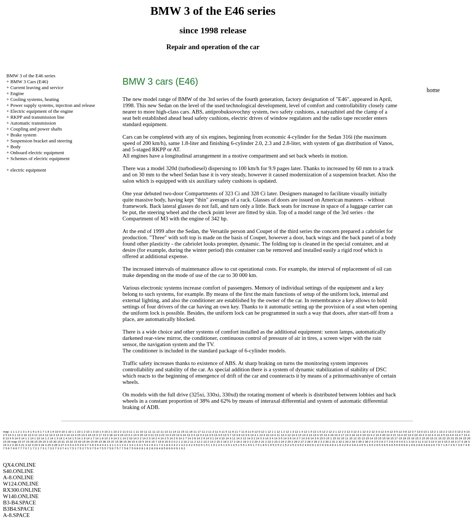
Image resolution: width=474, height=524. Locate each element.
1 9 (52, 431)
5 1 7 (253, 445)
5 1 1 (209, 445)
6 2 (319, 445)
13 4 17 (339, 435)
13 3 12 (44, 435)
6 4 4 (357, 445)
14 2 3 (146, 438)
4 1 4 (134, 445)
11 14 (172, 431)
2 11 (191, 441)
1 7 (42, 431)
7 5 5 (102, 448)
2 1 (178, 441)
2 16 (224, 441)
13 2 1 (434, 431)
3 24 (41, 445)
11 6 (231, 431)
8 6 (168, 448)
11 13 (164, 431)
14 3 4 (269, 438)
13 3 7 (227, 435)
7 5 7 (117, 448)
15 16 (386, 438)
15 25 (466, 438)
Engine (17, 93)
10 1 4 (99, 431)
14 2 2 (137, 438)
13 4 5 (441, 435)
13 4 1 (254, 435)
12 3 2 (367, 431)
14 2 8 (192, 438)
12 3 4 (385, 431)
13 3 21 (149, 435)
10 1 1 (72, 431)
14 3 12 (241, 438)
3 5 (77, 445)
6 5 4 (387, 445)
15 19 (410, 438)
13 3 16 (86, 435)
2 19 (243, 441)
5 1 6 (246, 445)
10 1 (64, 431)
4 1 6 (149, 445)
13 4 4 (431, 435)
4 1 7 (157, 445)
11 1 (132, 431)
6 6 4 (429, 445)
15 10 (336, 438)
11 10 (139, 431)
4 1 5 (142, 445)
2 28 (308, 441)
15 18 (402, 438)
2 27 (301, 441)
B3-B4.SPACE (19, 503)
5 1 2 (216, 445)
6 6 (401, 445)
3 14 (438, 441)
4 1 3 (127, 445)
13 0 (420, 431)
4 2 (170, 445)
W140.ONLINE (21, 496)
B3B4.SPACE (18, 509)
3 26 (54, 445)
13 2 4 (461, 431)
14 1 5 (72, 438)
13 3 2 (128, 435)
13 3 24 (181, 435)
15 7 (154, 441)
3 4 (72, 445)
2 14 (210, 441)
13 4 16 (329, 435)
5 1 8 (261, 445)
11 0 (125, 431)
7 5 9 (132, 448)
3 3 (67, 445)
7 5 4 (95, 448)
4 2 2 (184, 445)
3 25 (48, 445)
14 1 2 (45, 438)
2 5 (376, 441)
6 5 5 (394, 445)
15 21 (433, 438)
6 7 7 (18, 448)
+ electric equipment (26, 170)
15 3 (46, 441)
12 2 (325, 431)
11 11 (147, 431)
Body (15, 146)
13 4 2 (371, 435)
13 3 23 (171, 435)
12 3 (350, 431)
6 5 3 (379, 445)
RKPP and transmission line (37, 117)
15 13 (361, 438)
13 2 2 (443, 431)
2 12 (197, 441)
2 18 (237, 441)
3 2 (9, 445)
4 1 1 (112, 445)
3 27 (61, 445)
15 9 (167, 441)
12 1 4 (299, 431)
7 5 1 (73, 448)
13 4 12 (286, 435)
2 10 (184, 441)
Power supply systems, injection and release (52, 105)
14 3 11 (231, 438)
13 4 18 (350, 435)
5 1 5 (239, 445)
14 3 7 (296, 438)
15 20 (425, 438)
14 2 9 (201, 438)
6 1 (314, 445)
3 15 (445, 441)
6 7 (435, 445)
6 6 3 (421, 445)
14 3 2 (251, 438)
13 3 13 (54, 435)
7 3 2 (50, 448)
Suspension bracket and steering (41, 140)
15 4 (134, 441)
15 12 (353, 438)
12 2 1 (332, 431)
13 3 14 (65, 435)
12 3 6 (403, 431)
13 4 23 (413, 435)
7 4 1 (65, 448)
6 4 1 (335, 445)
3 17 (458, 441)
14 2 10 (128, 438)
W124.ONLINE (21, 484)
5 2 (275, 445)
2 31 (333, 441)
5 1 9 (268, 445)
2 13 (204, 441)
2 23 (275, 441)
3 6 (82, 445)
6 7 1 (441, 445)
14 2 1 (117, 438)
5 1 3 (224, 445)
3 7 (86, 445)
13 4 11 (275, 435)
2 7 (386, 441)
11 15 (180, 431)
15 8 (161, 441)
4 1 (106, 445)
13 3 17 (97, 435)
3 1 (406, 441)
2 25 (288, 441)
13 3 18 (108, 435)
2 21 (261, 441)
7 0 (25, 448)
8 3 (153, 448)
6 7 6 (11, 448)
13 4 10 (264, 435)
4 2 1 (177, 445)
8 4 (158, 448)
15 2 (418, 438)
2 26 (294, 441)
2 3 (320, 441)
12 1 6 (317, 431)
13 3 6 (218, 435)
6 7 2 (448, 445)
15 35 (94, 441)
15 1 (329, 438)
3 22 (28, 445)
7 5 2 (80, 448)
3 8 (92, 445)
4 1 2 (120, 445)
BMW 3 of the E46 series (30, 75)
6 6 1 (407, 445)
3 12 (425, 441)
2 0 (173, 441)
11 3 (211, 431)
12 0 (257, 431)
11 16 (189, 431)
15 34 (86, 441)
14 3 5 (278, 438)
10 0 (58, 431)
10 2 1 (108, 431)
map (14, 441)
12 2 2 (342, 431)
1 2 (17, 431)
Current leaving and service (36, 87)
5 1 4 (231, 445)
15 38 (119, 441)
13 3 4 (200, 435)
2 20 (255, 441)
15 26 (6, 441)
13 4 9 (10, 438)
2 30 (326, 441)
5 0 (198, 445)
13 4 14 (307, 435)
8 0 (139, 448)
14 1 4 (63, 438)
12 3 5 (394, 431)
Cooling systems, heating (34, 99)
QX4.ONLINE (19, 465)
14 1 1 (25, 438)
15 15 (377, 438)
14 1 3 (54, 438)
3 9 (96, 445)
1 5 (32, 431)
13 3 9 (245, 435)
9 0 (173, 448)
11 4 (218, 431)
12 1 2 (281, 431)
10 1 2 (81, 431)
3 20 (15, 445)
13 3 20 (138, 435)
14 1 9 (108, 438)
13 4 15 (318, 435)
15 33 (77, 441)
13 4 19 (361, 435)
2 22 (268, 441)
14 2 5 (164, 438)
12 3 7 (412, 431)
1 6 (37, 431)
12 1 (264, 431)
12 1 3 (290, 431)
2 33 (345, 441)
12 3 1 (357, 431)
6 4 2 (342, 445)
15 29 (38, 441)
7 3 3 (58, 448)
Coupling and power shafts (36, 129)
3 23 (35, 445)
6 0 (309, 445)
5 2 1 (280, 445)
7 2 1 (36, 448)
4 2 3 (191, 445)
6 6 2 (414, 445)
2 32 (339, 441)
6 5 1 (364, 445)
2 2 (249, 441)
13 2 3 (452, 431)
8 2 (148, 448)
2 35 (359, 441)
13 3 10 (22, 435)
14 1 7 (90, 438)
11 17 (197, 431)
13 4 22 (402, 435)
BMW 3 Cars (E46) (29, 81)
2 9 (396, 441)
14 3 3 (260, 438)
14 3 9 (314, 438)
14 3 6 (287, 438)
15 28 (29, 441)
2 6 (381, 441)
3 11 (418, 441)
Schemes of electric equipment (40, 158)
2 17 (230, 441)
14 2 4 (155, 438)
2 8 (391, 441)
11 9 (251, 431)
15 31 (61, 441)
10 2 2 (117, 431)
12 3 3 (375, 431)
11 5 (224, 431)
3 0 (401, 441)
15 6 (148, 441)
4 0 (102, 445)
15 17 (394, 438)
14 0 (17, 438)
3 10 (411, 441)
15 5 (141, 441)
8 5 (163, 448)
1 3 (22, 431)
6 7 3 (456, 445)
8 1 (143, 448)
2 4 (371, 441)
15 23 (450, 438)
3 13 (431, 441)
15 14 (369, 438)
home (433, 90)
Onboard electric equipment (37, 152)
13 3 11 (33, 435)
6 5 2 (372, 445)
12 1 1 (272, 431)
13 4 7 (459, 435)
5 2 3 (295, 445)
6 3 (324, 445)
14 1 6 (81, 438)
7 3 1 (43, 448)
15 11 (344, 438)
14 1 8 (99, 438)
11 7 (238, 431)
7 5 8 (125, 448)
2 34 (352, 441)
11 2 (205, 431)
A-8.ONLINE (18, 477)
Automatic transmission (33, 123)
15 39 (127, 441)
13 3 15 (76, 435)
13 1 (426, 431)
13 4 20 (380, 435)
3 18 (464, 441)
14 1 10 (35, 438)
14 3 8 (305, 438)
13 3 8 (236, 435)
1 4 (27, 431)
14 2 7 (182, 438)
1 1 (12, 431)
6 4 (329, 445)
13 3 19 (118, 435)
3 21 (21, 445)
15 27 (21, 441)
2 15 (217, 441)
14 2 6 (174, 438)
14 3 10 (220, 438)
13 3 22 (160, 435)
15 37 (110, 441)
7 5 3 (87, 448)
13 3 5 (209, 435)
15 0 (323, 438)
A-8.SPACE (16, 515)
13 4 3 (422, 435)
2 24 (281, 441)
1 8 (47, 431)
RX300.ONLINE (22, 490)
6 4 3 (350, 445)
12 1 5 (308, 431)
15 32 (69, 441)
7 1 (30, 448)
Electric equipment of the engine (41, 111)
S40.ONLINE (18, 471)
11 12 (156, 431)
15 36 (102, 441)
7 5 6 (110, 448)
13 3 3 (191, 435)
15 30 (53, 441)
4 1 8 (164, 445)
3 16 (451, 441)
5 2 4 (303, 445)
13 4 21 (391, 435)
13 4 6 (449, 435)
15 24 (458, 438)
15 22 (441, 438)
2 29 (314, 441)
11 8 (244, 431)
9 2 (183, 448)
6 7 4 (463, 445)
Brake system (23, 135)
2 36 (365, 441)
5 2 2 (288, 445)
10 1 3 (90, 431)
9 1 (178, 448)
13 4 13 (296, 435)
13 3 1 (12, 435)
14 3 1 (210, 438)
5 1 (203, 445)
